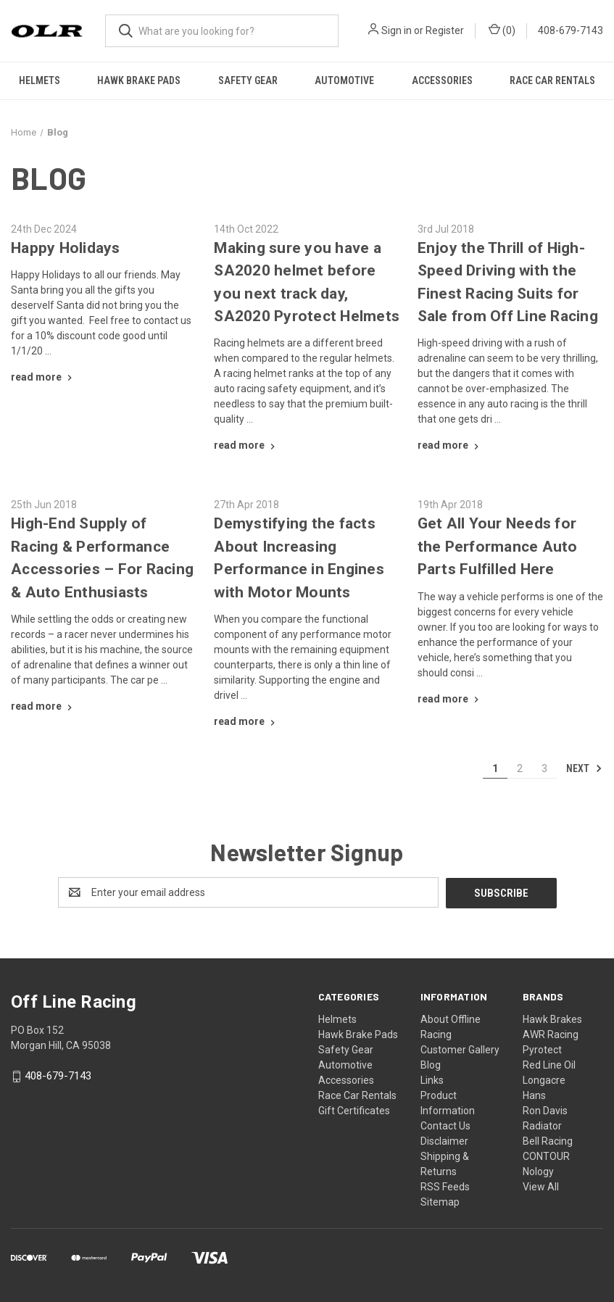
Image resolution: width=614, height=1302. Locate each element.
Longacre (544, 1079)
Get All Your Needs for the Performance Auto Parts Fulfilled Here (498, 546)
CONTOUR (546, 1155)
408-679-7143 (570, 30)
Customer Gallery (459, 1049)
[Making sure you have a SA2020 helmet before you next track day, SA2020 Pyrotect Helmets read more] (246, 445)
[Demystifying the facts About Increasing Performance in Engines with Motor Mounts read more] (246, 721)
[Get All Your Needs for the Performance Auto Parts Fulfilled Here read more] (450, 699)
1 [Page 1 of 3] (495, 768)
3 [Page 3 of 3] (544, 768)
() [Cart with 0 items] (502, 29)
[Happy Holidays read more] (43, 377)
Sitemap (440, 1201)
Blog (430, 1064)
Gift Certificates (354, 1110)
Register (445, 30)
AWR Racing (550, 1034)
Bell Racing (548, 1140)
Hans (534, 1094)
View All (541, 1186)
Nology (538, 1171)
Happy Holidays (65, 248)
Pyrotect (542, 1049)
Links (432, 1079)
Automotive (344, 80)
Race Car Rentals (552, 80)
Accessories (442, 80)
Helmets (39, 80)
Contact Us (445, 1125)
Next (584, 768)
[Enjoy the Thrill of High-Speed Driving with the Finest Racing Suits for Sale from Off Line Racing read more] (450, 445)
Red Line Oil (549, 1064)
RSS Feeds (445, 1186)
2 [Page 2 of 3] (520, 768)
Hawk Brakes (552, 1018)
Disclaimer (444, 1140)
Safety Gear (248, 80)
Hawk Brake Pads (139, 80)
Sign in (396, 30)
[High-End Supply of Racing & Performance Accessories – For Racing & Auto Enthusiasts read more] (43, 706)
